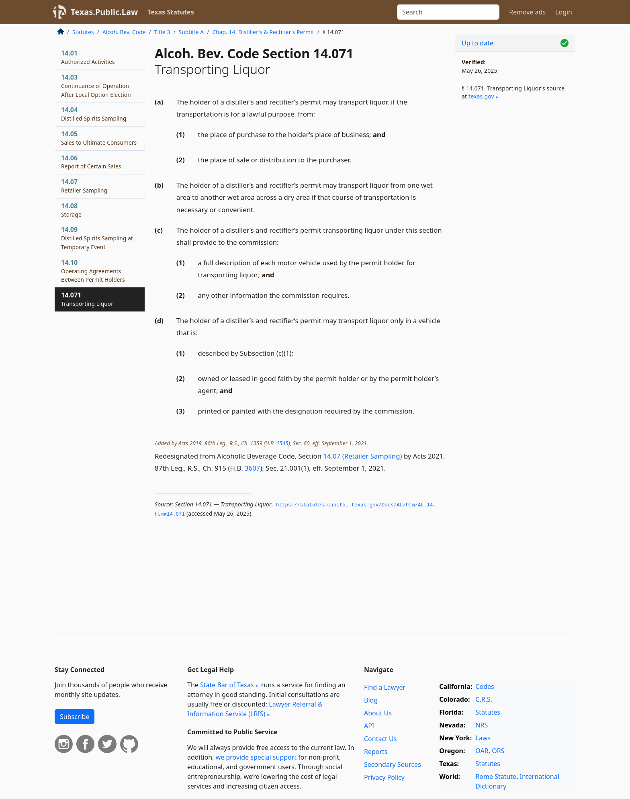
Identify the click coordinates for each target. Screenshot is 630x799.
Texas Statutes (170, 12)
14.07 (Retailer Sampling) (362, 456)
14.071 (87, 299)
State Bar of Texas (227, 684)
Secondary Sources (392, 764)
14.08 (71, 209)
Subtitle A (191, 32)
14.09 (97, 238)
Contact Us (380, 738)
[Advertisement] (515, 239)
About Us (378, 713)
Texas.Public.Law (104, 11)
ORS (498, 750)
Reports (376, 751)
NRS (481, 725)
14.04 (93, 113)
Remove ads (527, 12)
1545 (282, 443)
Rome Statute (495, 776)
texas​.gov (481, 96)
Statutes (83, 32)
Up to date (477, 43)
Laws (483, 737)
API (369, 725)
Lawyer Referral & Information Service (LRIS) (255, 709)
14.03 (96, 85)
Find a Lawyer (384, 687)
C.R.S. (483, 699)
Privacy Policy (384, 777)
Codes (484, 686)
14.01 (88, 57)
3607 (252, 468)
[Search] (448, 12)
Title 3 (162, 32)
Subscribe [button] (74, 716)
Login (563, 12)
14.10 (93, 271)
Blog (371, 700)
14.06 (91, 162)
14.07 (84, 185)
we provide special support (256, 757)
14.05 (99, 137)
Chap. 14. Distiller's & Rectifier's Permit (263, 32)
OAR (481, 750)
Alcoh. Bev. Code (124, 32)
